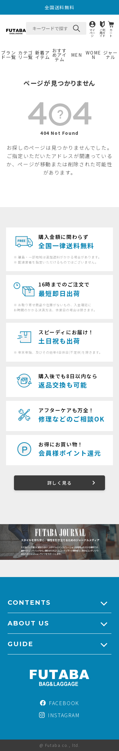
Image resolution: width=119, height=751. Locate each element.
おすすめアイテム (59, 54)
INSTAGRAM (59, 715)
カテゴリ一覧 (25, 54)
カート (110, 32)
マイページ (92, 32)
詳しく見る (59, 483)
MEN (76, 55)
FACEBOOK (59, 703)
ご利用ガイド (102, 32)
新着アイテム (42, 54)
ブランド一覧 (8, 54)
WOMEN (93, 54)
